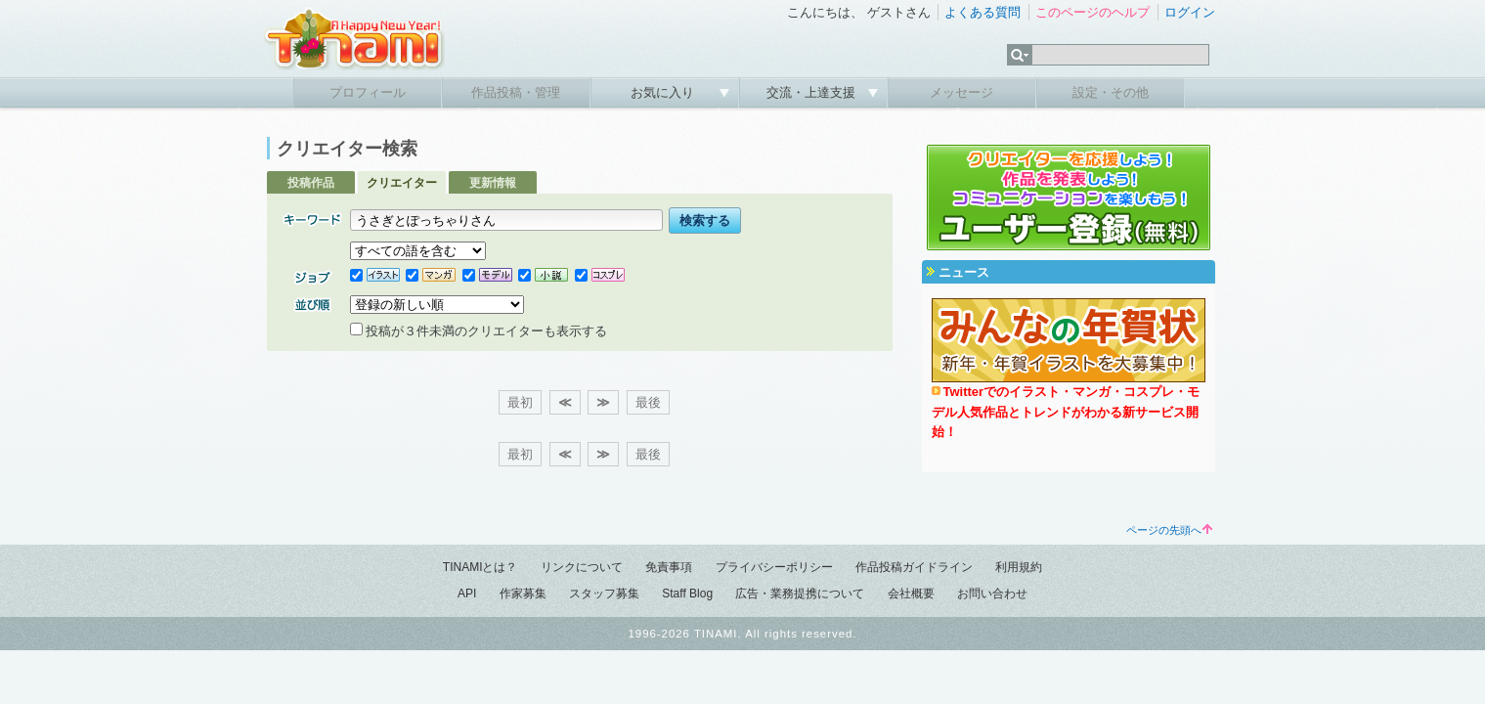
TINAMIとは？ (480, 567)
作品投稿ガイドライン (914, 567)
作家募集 (523, 593)
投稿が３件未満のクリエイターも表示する (478, 331)
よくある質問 (982, 12)
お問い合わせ (992, 593)
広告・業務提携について (799, 593)
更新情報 (492, 183)
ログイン (1189, 12)
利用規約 (1018, 567)
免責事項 (668, 567)
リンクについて (582, 567)
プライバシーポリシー (774, 567)
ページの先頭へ (1169, 530)
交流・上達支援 (812, 92)
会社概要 (911, 593)
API (467, 593)
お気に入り (664, 92)
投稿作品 (310, 183)
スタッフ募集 (604, 593)
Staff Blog (687, 593)
